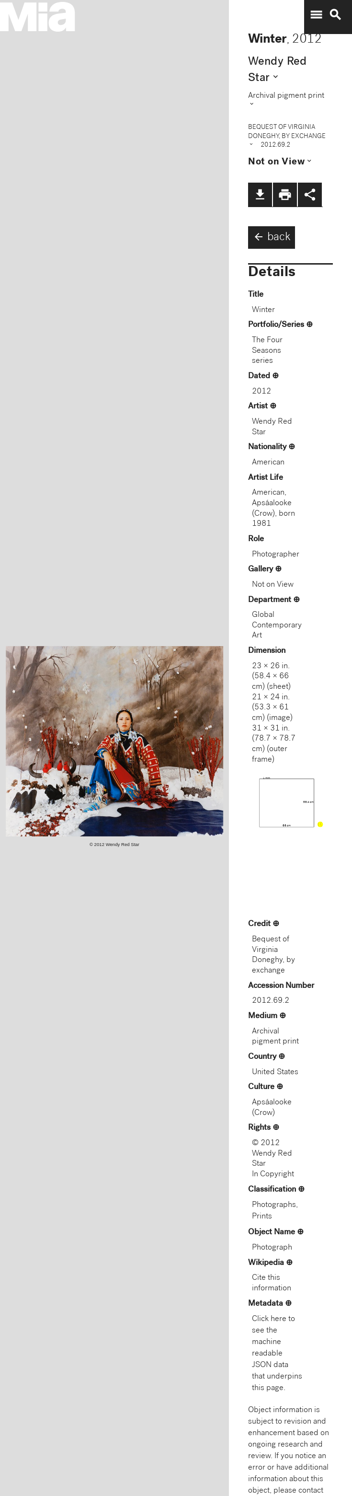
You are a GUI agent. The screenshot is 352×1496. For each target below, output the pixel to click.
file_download (260, 194)
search (335, 15)
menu (316, 15)
